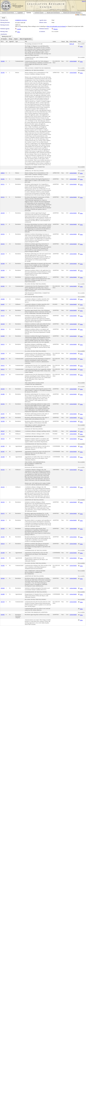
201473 (3, 513)
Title (26, 41)
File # (2, 41)
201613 (3, 369)
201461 (3, 179)
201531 (3, 197)
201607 (3, 304)
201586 (3, 446)
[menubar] (16, 39)
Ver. (7, 41)
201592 (3, 558)
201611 (3, 277)
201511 (3, 184)
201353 (3, 502)
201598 (3, 417)
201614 (3, 543)
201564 (3, 520)
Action (54, 41)
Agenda (19, 29)
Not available (55, 31)
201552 (3, 234)
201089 (3, 594)
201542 (3, 578)
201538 (3, 324)
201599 (3, 421)
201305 (3, 72)
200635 (3, 173)
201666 (3, 61)
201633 (3, 374)
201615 (3, 344)
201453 (3, 389)
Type (16, 41)
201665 (3, 614)
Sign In (84, 1)
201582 (3, 286)
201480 (3, 394)
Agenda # (11, 41)
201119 (2, 315)
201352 (3, 469)
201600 (3, 336)
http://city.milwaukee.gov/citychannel (56, 26)
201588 (3, 456)
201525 (3, 438)
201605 (3, 358)
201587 (3, 451)
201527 (3, 431)
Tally (67, 41)
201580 (3, 270)
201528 (3, 433)
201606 (3, 299)
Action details (73, 61)
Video (18, 32)
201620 (3, 588)
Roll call (72, 44)
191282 (3, 565)
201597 (3, 413)
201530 (3, 601)
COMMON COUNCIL (21, 20)
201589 (3, 552)
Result (63, 41)
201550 (3, 213)
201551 (3, 224)
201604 (3, 353)
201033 (3, 310)
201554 (3, 253)
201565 (3, 528)
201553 (3, 244)
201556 (3, 404)
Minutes (56, 29)
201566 (3, 537)
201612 (3, 365)
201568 (3, 263)
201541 (3, 329)
